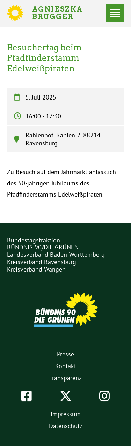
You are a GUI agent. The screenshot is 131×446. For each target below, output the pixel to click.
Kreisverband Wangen (36, 269)
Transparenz (65, 378)
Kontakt (65, 366)
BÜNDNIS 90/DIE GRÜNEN (43, 247)
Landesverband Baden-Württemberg (56, 255)
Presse (65, 354)
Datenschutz (65, 426)
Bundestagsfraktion (33, 240)
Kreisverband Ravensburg (41, 262)
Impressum (66, 414)
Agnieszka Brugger (61, 13)
